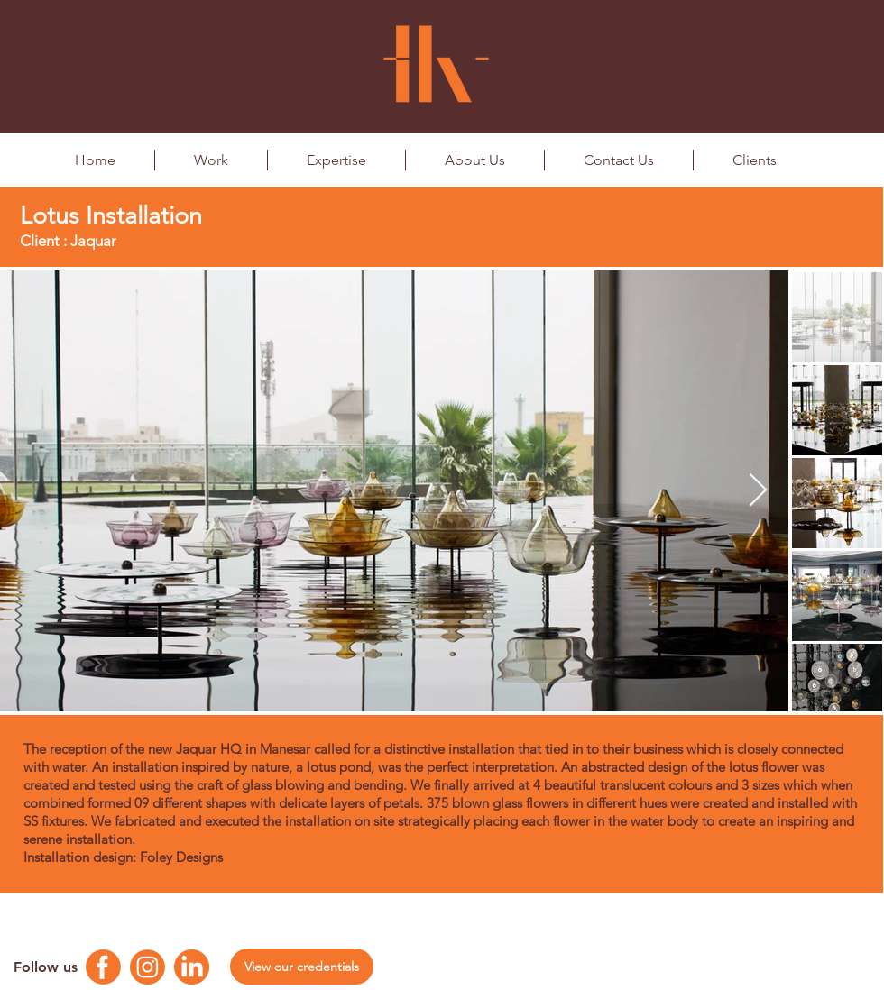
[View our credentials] (301, 967)
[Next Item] (758, 491)
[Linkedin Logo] (191, 967)
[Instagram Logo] (147, 967)
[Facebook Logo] (103, 967)
